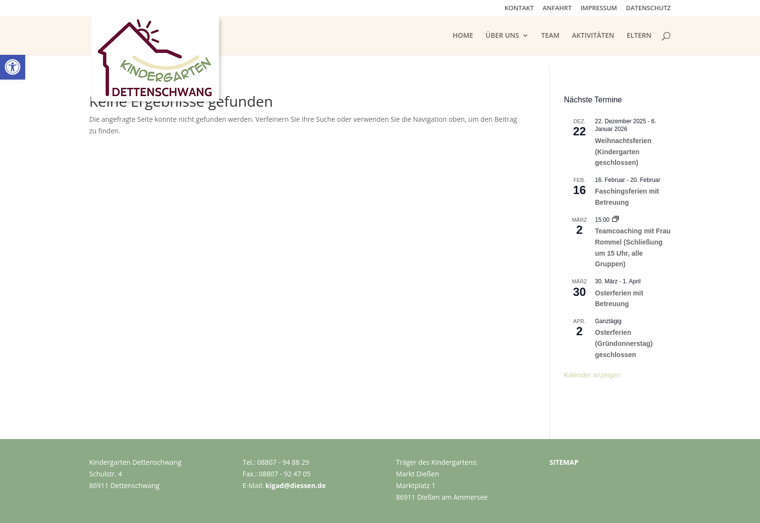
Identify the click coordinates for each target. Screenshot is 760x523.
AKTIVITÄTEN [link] (593, 36)
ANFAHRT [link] (557, 8)
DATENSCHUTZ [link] (648, 8)
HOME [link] (463, 36)
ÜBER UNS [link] (502, 36)
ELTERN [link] (639, 36)
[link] (12, 67)
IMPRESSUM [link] (599, 8)
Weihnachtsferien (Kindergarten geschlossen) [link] (623, 151)
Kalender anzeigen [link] (592, 375)
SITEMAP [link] (564, 462)
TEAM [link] (550, 36)
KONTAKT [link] (519, 8)
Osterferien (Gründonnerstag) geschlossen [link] (624, 343)
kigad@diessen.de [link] (296, 485)
